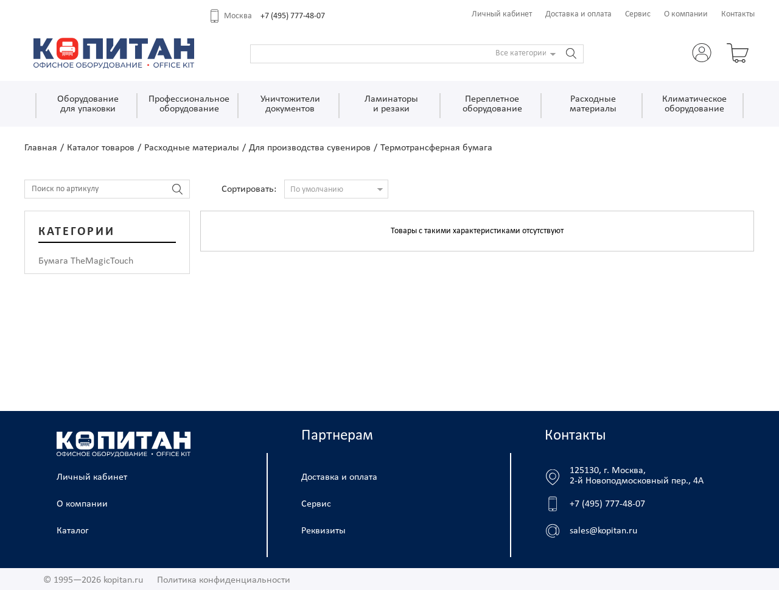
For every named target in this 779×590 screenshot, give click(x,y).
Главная (40, 148)
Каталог (73, 531)
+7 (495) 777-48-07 (292, 16)
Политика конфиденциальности (223, 580)
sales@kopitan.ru (603, 531)
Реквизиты (323, 531)
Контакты (738, 14)
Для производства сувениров (310, 148)
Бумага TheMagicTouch (85, 261)
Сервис (638, 14)
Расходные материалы (191, 148)
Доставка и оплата (578, 14)
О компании (686, 14)
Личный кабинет (502, 14)
